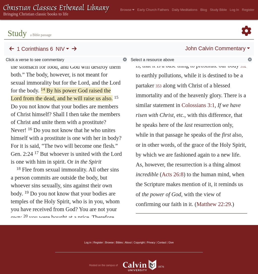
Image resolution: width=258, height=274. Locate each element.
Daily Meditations (184, 10)
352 (243, 66)
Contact (161, 242)
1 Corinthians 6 (35, 49)
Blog (203, 10)
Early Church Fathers (153, 10)
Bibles (119, 242)
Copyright (139, 242)
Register (248, 10)
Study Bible (218, 10)
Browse (127, 10)
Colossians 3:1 (198, 105)
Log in (87, 242)
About (128, 242)
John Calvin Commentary (215, 48)
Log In (234, 10)
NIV (60, 49)
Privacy (151, 242)
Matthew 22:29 (214, 204)
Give (171, 242)
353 (159, 86)
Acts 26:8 (172, 174)
